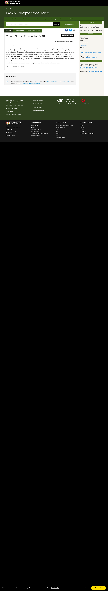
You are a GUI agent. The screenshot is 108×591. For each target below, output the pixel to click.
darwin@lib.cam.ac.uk (12, 102)
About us (72, 19)
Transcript (8, 30)
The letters (25, 19)
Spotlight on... (83, 131)
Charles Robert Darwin (86, 42)
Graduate (33, 127)
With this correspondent (33, 30)
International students (36, 129)
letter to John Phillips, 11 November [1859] (57, 81)
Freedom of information (11, 134)
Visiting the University (60, 127)
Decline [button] (87, 588)
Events (57, 133)
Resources (62, 19)
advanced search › (69, 24)
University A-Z (9, 129)
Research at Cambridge (86, 122)
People (45, 19)
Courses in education (35, 135)
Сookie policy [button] (55, 588)
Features (82, 127)
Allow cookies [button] (98, 588)
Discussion (82, 129)
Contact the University (11, 131)
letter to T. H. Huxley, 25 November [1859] (28, 83)
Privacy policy (10, 111)
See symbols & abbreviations (91, 57)
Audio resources (37, 103)
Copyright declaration (12, 108)
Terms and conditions (11, 135)
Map (57, 129)
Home (7, 8)
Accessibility (9, 132)
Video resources (37, 107)
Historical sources (38, 100)
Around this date (19, 30)
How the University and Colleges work (64, 125)
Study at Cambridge (36, 122)
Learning (53, 19)
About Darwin (15, 19)
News (57, 131)
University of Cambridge (13, 105)
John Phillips (83, 45)
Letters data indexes (38, 110)
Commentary (36, 19)
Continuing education (35, 131)
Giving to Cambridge (60, 137)
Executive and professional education (39, 133)
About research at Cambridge (87, 133)
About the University (61, 122)
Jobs (57, 135)
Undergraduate (34, 125)
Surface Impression (17, 114)
